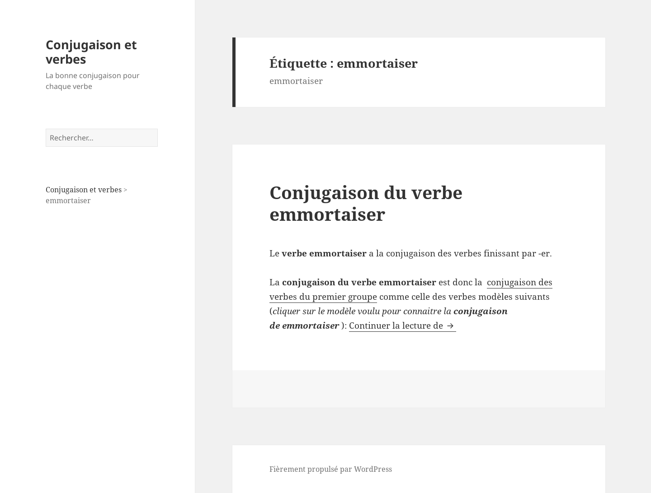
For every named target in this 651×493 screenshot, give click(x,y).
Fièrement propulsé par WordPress (330, 469)
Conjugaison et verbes (91, 51)
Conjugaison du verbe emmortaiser (365, 203)
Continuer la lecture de (402, 325)
